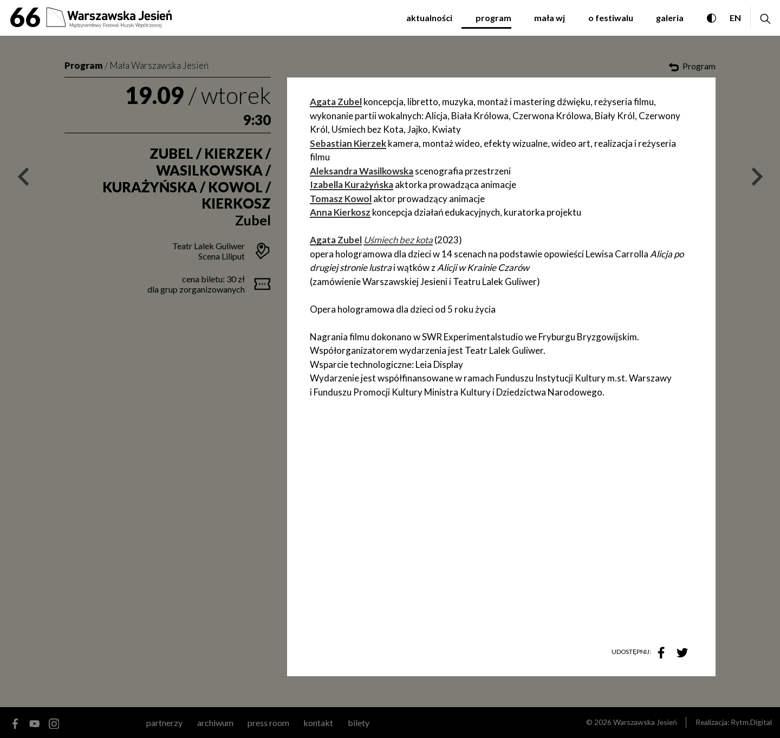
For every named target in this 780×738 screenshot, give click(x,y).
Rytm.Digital (751, 722)
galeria (670, 17)
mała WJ (549, 17)
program (493, 17)
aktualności (429, 17)
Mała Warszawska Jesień (159, 65)
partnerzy (164, 722)
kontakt (318, 722)
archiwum (215, 722)
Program (83, 65)
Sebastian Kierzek (348, 143)
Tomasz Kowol (341, 198)
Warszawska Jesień (645, 722)
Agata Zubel (336, 101)
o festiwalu (610, 17)
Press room (268, 722)
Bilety (358, 722)
